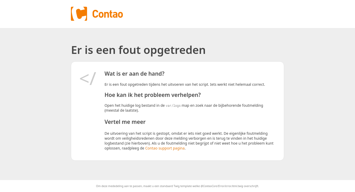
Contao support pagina (165, 148)
